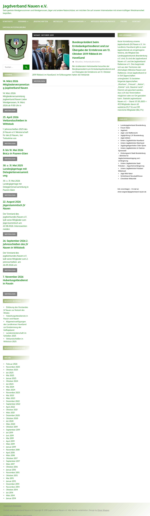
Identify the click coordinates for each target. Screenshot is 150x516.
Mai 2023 (10, 393)
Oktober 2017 (12, 455)
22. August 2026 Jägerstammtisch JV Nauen (13, 203)
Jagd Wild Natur (127, 173)
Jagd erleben (125, 138)
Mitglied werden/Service (103, 21)
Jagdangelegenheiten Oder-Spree (133, 146)
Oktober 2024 (12, 378)
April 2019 (10, 438)
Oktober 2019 (12, 424)
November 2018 (13, 447)
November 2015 (13, 470)
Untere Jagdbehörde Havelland (132, 140)
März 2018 (10, 453)
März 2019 (10, 441)
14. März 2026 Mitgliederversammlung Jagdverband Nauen (16, 84)
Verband (22, 21)
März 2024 (10, 387)
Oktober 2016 (12, 464)
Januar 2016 (11, 467)
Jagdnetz (124, 130)
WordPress (17, 513)
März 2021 (10, 410)
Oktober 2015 (12, 473)
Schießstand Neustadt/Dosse (132, 176)
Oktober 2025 (12, 367)
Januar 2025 (11, 375)
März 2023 (10, 395)
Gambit (29, 513)
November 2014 (13, 484)
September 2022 (13, 401)
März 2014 (10, 492)
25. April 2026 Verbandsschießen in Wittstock (14, 120)
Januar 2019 (11, 444)
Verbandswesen (76, 21)
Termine (8, 75)
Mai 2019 (10, 435)
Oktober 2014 (12, 487)
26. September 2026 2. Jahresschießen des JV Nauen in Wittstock (15, 242)
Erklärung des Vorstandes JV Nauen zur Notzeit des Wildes (15, 307)
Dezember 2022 (13, 398)
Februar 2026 (11, 361)
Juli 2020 (9, 418)
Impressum (8, 503)
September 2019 (13, 427)
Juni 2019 (10, 433)
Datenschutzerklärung (14, 27)
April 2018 (10, 450)
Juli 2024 (9, 381)
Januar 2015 (11, 478)
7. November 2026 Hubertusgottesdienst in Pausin (16, 277)
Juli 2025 (9, 370)
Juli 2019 (9, 430)
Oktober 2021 (12, 407)
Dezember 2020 (13, 413)
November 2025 (13, 364)
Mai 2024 (10, 384)
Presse (124, 21)
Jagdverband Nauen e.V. (26, 6)
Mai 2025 (10, 373)
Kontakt (136, 21)
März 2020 (10, 421)
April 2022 (10, 404)
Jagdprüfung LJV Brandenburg (132, 135)
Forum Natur (125, 128)
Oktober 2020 (12, 415)
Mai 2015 (10, 475)
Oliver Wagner (103, 507)
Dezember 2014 (12, 481)
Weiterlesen (39, 81)
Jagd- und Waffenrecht (129, 133)
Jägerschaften (41, 21)
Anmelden (17, 503)
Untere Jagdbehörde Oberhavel (132, 143)
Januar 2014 (11, 495)
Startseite (8, 21)
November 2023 (13, 390)
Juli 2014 (9, 490)
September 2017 (13, 458)
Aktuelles (58, 21)
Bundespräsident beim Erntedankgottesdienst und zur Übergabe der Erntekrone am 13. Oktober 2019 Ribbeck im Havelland (93, 49)
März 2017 (10, 461)
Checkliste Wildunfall (128, 179)
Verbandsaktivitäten (92, 62)
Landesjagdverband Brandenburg (133, 125)
